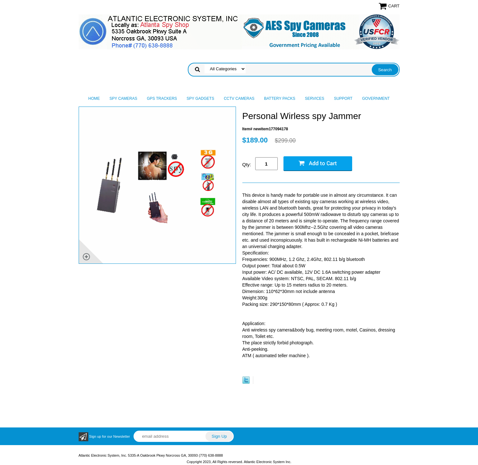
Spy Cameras (123, 98)
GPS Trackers (162, 98)
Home (94, 98)
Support (343, 98)
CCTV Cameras (239, 98)
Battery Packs (279, 98)
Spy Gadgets (200, 98)
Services (314, 98)
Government (376, 98)
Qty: (246, 164)
